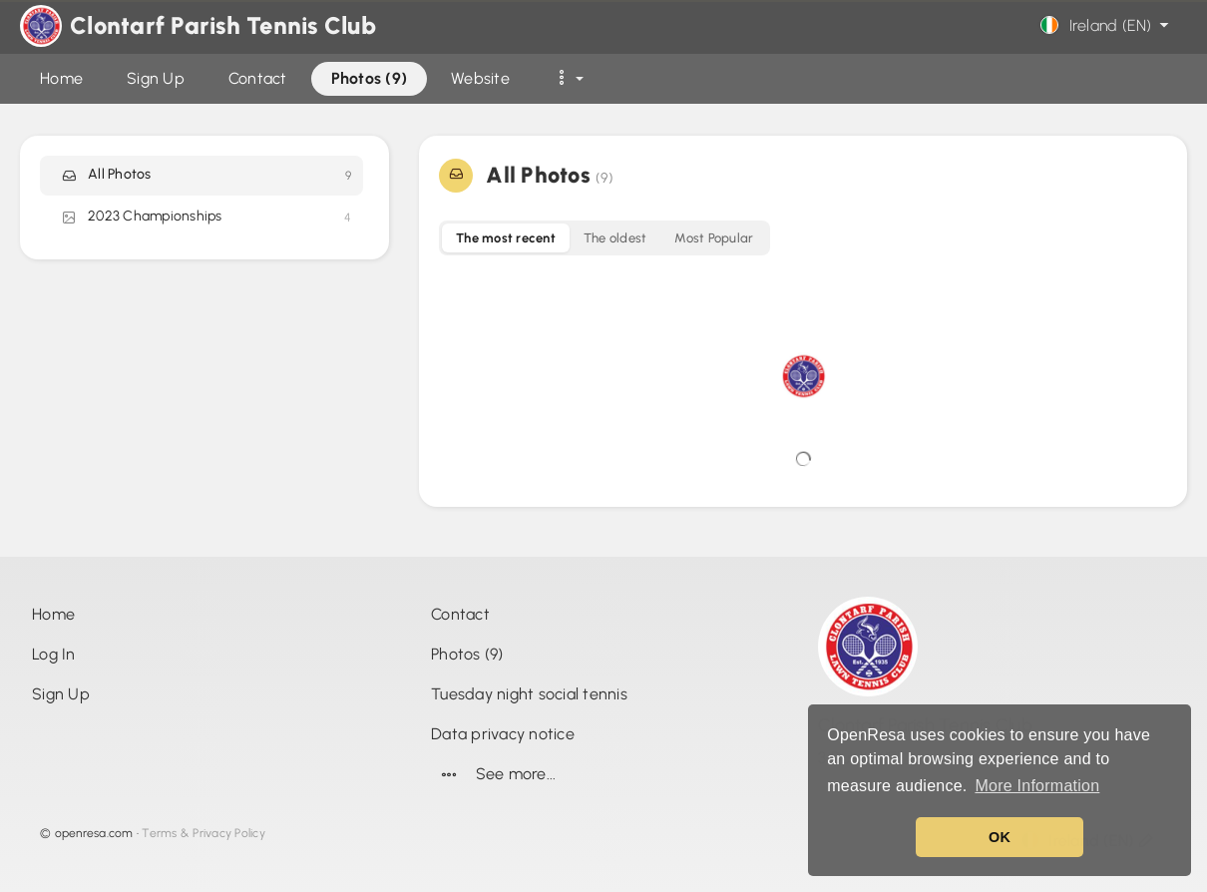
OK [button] (999, 837)
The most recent (506, 237)
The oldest (615, 237)
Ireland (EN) (1106, 26)
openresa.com (94, 833)
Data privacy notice (503, 733)
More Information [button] (1037, 785)
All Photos (205, 176)
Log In (54, 654)
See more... (493, 773)
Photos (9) (467, 654)
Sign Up (61, 693)
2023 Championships (205, 217)
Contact (460, 614)
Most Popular (713, 237)
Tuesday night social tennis (529, 693)
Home (53, 614)
